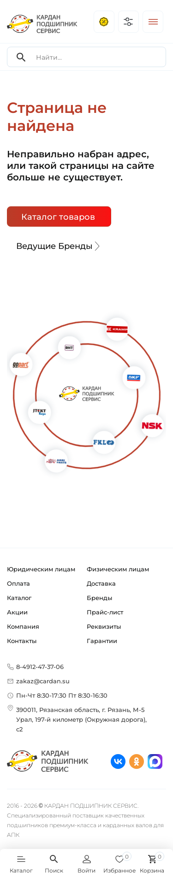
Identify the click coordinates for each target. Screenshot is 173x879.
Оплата (18, 583)
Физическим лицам (118, 569)
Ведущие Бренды (59, 246)
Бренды (99, 597)
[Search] (21, 57)
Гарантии (102, 640)
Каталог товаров (58, 217)
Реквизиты (104, 626)
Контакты (21, 640)
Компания (23, 626)
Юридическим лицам (41, 569)
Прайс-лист (105, 612)
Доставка (101, 583)
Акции (17, 612)
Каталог (19, 597)
